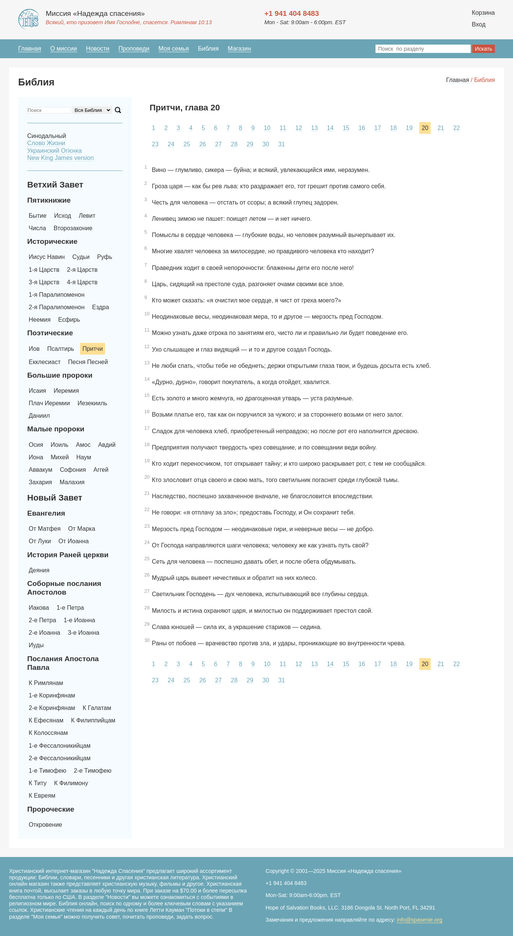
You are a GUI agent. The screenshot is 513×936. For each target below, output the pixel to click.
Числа (37, 228)
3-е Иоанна (83, 632)
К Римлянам (46, 683)
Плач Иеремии (49, 403)
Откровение (45, 824)
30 (266, 144)
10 (267, 128)
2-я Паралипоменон (57, 307)
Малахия (72, 482)
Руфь (104, 257)
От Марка (81, 528)
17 (377, 128)
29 (250, 144)
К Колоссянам (48, 733)
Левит (87, 215)
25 (187, 144)
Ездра (100, 307)
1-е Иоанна (79, 620)
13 (314, 128)
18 (393, 128)
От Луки (40, 541)
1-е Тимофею (47, 770)
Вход (478, 24)
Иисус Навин (47, 257)
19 (409, 128)
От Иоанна (74, 541)
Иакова (39, 607)
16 (361, 128)
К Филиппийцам (93, 720)
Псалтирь (60, 349)
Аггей (100, 469)
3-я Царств (44, 282)
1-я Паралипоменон (57, 294)
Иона (36, 457)
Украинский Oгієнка (54, 150)
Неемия (40, 319)
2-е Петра (42, 620)
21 (440, 128)
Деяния (39, 570)
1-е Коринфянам (52, 695)
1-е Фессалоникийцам (60, 745)
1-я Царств (44, 270)
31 (281, 144)
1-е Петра (70, 607)
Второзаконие (73, 228)
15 (346, 128)
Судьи (81, 257)
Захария (40, 482)
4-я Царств (82, 282)
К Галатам (97, 708)
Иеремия (66, 390)
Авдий (107, 445)
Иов (34, 349)
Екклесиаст (44, 362)
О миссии (63, 48)
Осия (36, 445)
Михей (60, 457)
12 (298, 128)
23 (155, 144)
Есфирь (69, 319)
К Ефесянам (46, 720)
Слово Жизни (46, 143)
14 (330, 128)
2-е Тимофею (93, 770)
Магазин (239, 48)
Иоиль (59, 445)
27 (218, 144)
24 (171, 144)
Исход (62, 215)
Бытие (37, 215)
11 (283, 128)
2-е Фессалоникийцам (60, 758)
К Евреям (42, 795)
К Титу (37, 783)
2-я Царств (82, 270)
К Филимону (71, 783)
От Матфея (44, 528)
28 (234, 144)
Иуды (36, 645)
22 (456, 128)
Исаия (37, 390)
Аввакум (40, 469)
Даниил (39, 415)
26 (202, 144)
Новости (98, 48)
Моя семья (174, 48)
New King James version (60, 158)
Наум (83, 457)
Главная (29, 48)
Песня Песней (88, 362)
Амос (83, 445)
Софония (73, 469)
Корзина (483, 12)
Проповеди (134, 48)
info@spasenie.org (419, 920)
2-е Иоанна (44, 632)
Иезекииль (92, 403)
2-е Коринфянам (52, 708)
